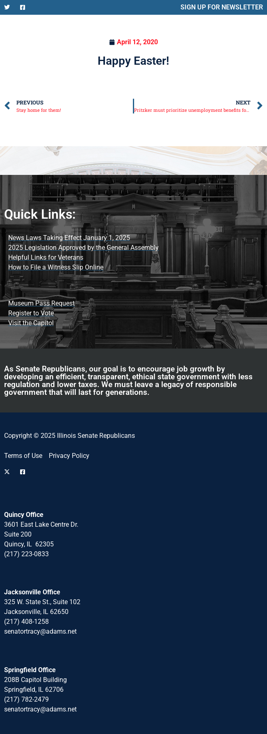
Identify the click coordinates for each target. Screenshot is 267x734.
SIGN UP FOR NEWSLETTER (221, 7)
